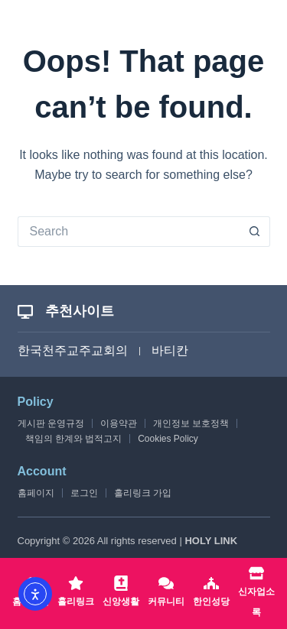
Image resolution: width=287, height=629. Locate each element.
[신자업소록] (256, 593)
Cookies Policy (168, 438)
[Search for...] (129, 231)
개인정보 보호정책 (191, 423)
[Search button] (255, 231)
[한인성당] (211, 594)
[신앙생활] (120, 594)
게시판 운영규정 (51, 423)
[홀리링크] (75, 594)
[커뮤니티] (166, 594)
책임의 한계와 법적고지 (73, 438)
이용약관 (118, 423)
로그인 (84, 493)
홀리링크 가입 (142, 493)
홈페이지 (36, 493)
